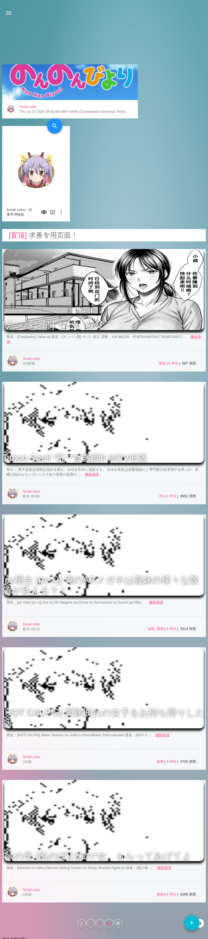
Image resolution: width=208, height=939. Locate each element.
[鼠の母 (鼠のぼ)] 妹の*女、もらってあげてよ (96, 794)
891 (109, 862)
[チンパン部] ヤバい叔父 (53, 263)
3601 (161, 927)
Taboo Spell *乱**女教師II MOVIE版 (74, 396)
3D (161, 434)
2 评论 (171, 434)
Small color (28, 148)
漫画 (161, 302)
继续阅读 (92, 413)
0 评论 (173, 302)
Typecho (166, 916)
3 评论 (171, 567)
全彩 (151, 567)
